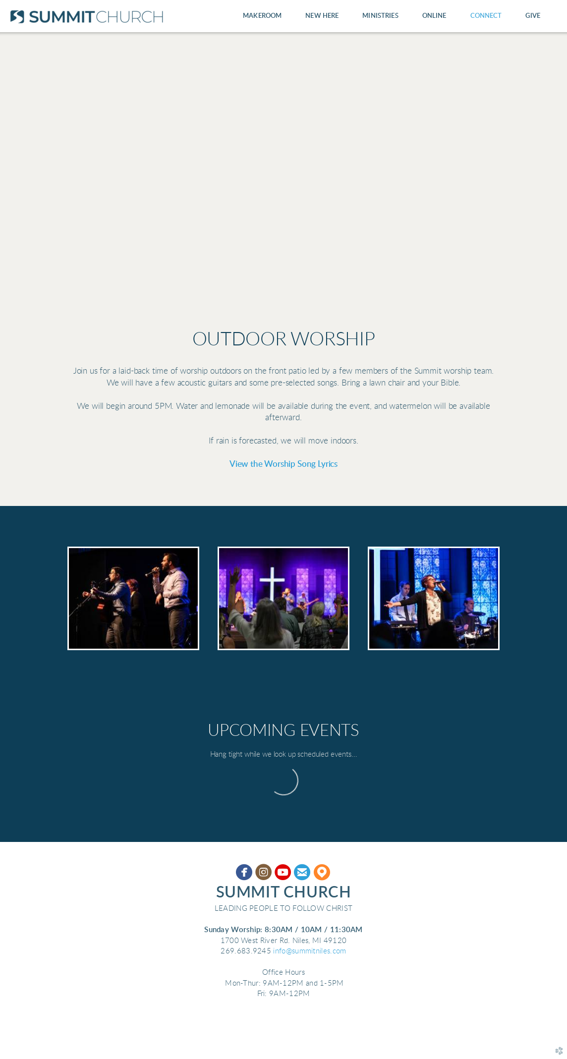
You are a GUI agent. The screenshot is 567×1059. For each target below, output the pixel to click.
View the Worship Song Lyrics (283, 464)
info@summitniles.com (309, 951)
